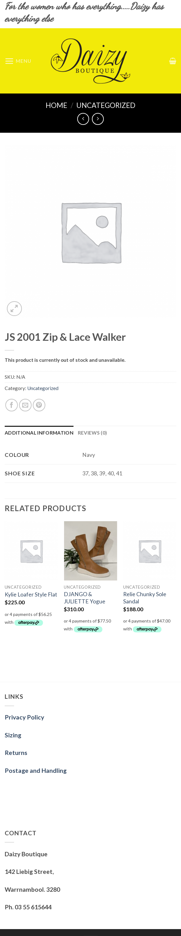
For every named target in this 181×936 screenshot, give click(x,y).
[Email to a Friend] (25, 405)
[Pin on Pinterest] (39, 405)
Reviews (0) (92, 433)
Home (56, 105)
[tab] (39, 433)
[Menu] (18, 61)
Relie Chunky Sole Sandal (144, 598)
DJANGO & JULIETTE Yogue (84, 598)
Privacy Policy (24, 717)
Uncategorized (105, 105)
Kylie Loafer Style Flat (31, 594)
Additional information (39, 433)
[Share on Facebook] (11, 405)
